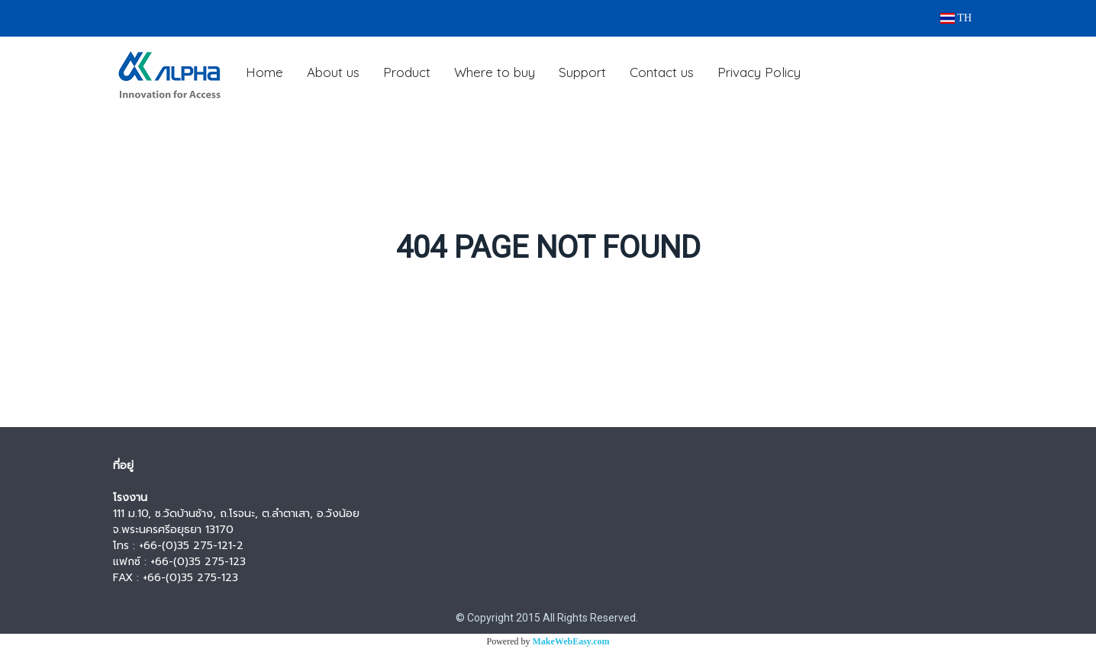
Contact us (662, 72)
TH (956, 18)
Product (406, 72)
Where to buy (494, 72)
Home (264, 72)
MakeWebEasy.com (571, 641)
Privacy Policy (759, 72)
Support (582, 72)
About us (333, 72)
